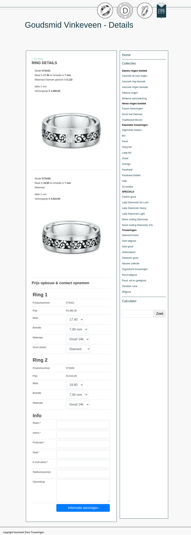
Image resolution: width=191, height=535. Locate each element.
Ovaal (125, 158)
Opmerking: (39, 481)
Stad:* (36, 452)
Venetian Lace (129, 286)
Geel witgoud (129, 240)
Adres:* (37, 432)
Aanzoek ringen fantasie (135, 87)
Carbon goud (129, 196)
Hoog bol (127, 147)
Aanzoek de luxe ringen (134, 75)
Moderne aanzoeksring (134, 98)
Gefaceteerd (128, 252)
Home (126, 55)
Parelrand (127, 169)
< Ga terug (37, 58)
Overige (126, 164)
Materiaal (38, 337)
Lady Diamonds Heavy (134, 208)
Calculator (129, 301)
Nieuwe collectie (131, 263)
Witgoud (126, 291)
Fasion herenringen (132, 108)
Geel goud (127, 246)
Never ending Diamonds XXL (137, 225)
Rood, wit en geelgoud (134, 280)
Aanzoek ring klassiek (133, 81)
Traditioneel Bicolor (132, 120)
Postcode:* (38, 442)
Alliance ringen (130, 92)
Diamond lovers (130, 235)
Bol (123, 135)
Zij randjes (127, 186)
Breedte (37, 327)
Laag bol (126, 152)
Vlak (124, 181)
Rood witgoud (129, 274)
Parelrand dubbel (131, 175)
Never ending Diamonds (135, 219)
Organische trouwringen (135, 269)
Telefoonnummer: (42, 472)
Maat (35, 318)
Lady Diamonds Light (133, 213)
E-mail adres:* (40, 462)
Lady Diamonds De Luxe (135, 202)
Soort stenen (39, 347)
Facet (125, 141)
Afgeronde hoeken (132, 130)
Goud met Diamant (132, 114)
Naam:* (37, 423)
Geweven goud (130, 257)
